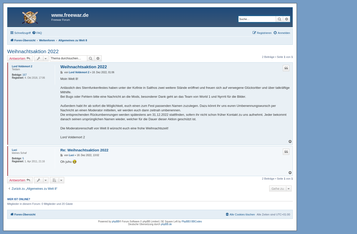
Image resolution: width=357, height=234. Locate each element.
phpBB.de (166, 224)
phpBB (115, 221)
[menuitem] (37, 33)
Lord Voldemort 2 (22, 66)
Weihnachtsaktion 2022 (33, 51)
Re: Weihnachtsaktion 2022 (84, 150)
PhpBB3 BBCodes (192, 221)
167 (25, 74)
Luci (14, 150)
